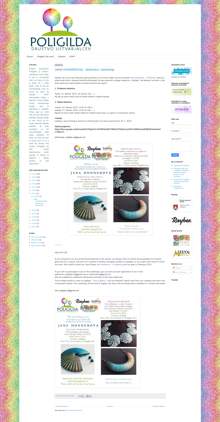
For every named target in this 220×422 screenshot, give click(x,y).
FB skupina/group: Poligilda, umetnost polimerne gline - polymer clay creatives (181, 172)
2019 (34, 193)
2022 (34, 183)
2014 (34, 223)
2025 (34, 174)
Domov (30, 56)
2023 (34, 180)
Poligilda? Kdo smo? (45, 56)
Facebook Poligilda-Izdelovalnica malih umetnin (181, 181)
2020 (34, 190)
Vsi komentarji (179, 272)
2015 (34, 220)
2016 (34, 217)
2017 (34, 213)
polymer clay (36, 242)
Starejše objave (158, 406)
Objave (177, 268)
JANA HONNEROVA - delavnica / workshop (84, 69)
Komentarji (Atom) (74, 410)
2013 (34, 226)
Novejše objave (61, 406)
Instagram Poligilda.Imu (178, 187)
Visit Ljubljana (99, 280)
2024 (34, 177)
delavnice (35, 240)
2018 (34, 210)
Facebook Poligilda (181, 165)
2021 (34, 187)
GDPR (72, 56)
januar (36, 196)
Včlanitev (61, 56)
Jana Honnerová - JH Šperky (142, 77)
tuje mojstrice (36, 245)
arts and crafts (37, 237)
